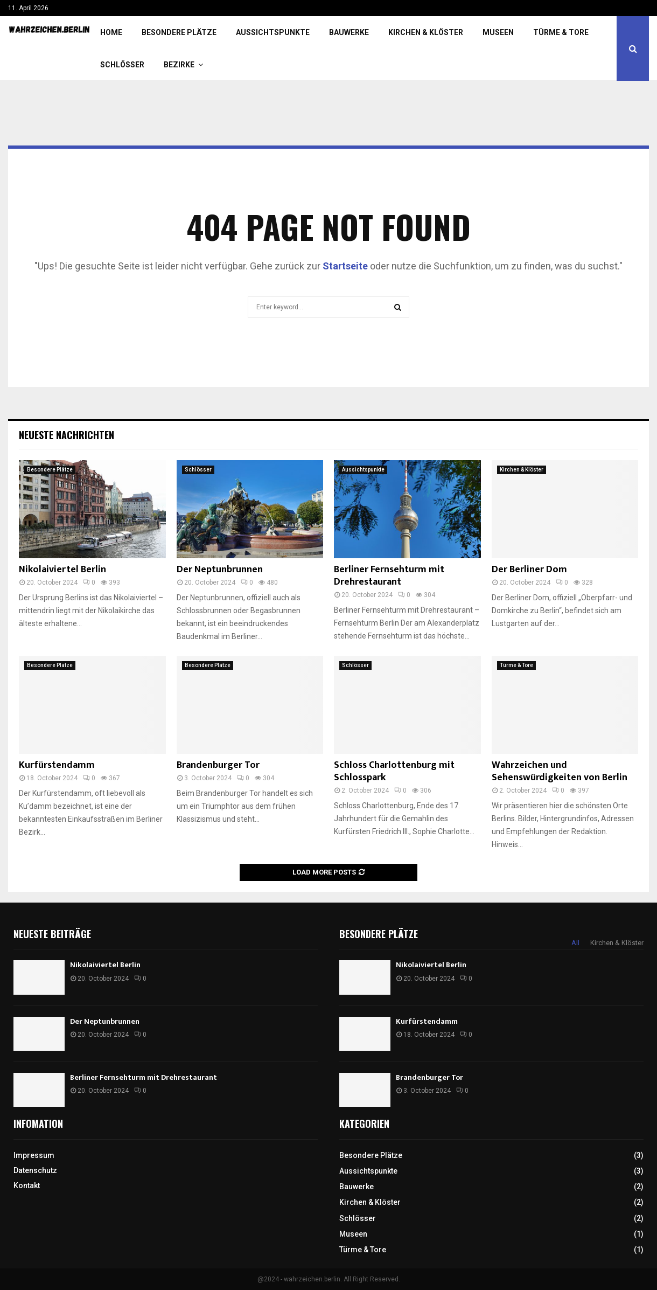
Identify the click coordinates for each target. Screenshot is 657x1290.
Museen (498, 32)
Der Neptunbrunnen (220, 569)
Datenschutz (35, 1170)
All (575, 943)
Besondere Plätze (179, 32)
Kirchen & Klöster (425, 32)
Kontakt (26, 1185)
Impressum (33, 1155)
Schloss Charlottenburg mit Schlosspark (394, 771)
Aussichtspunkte (273, 32)
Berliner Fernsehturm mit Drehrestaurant (389, 575)
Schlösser (122, 64)
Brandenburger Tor (218, 765)
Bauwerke (349, 32)
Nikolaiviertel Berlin (62, 569)
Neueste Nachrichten (66, 435)
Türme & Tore (561, 32)
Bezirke (179, 64)
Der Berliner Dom (529, 569)
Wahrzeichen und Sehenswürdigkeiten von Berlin (559, 771)
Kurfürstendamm (57, 765)
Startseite (345, 266)
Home (111, 32)
